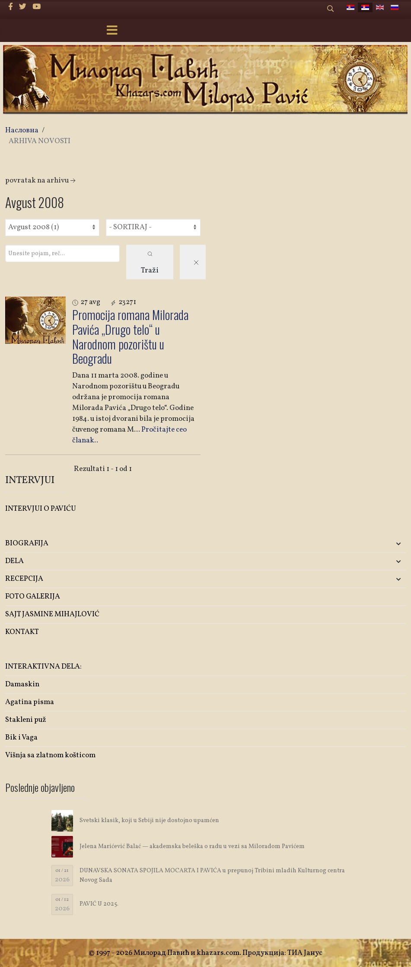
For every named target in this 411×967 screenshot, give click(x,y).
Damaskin (22, 684)
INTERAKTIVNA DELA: (43, 667)
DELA (14, 561)
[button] (340, 544)
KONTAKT (22, 632)
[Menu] (112, 31)
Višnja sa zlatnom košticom (50, 755)
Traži (150, 263)
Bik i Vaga (21, 738)
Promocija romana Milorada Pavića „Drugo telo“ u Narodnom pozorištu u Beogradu (130, 336)
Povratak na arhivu (41, 181)
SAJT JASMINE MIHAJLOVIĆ (52, 614)
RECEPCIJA (24, 579)
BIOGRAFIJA (26, 543)
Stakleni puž (25, 720)
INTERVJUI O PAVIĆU (40, 509)
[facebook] (10, 7)
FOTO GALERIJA (32, 597)
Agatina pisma (29, 702)
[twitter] (22, 7)
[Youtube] (36, 7)
